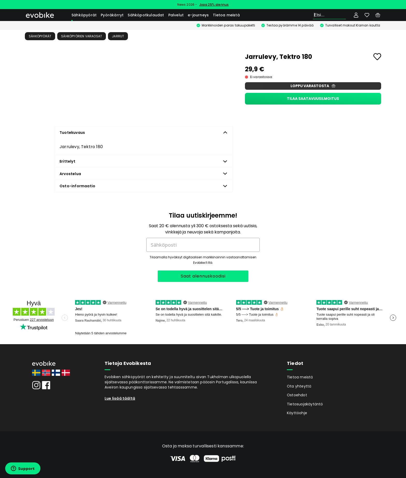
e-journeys (198, 15)
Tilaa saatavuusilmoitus (313, 98)
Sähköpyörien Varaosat (81, 36)
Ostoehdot (297, 395)
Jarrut (118, 36)
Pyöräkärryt (112, 15)
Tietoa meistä (226, 15)
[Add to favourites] (377, 56)
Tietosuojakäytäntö (305, 404)
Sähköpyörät (84, 15)
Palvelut (176, 15)
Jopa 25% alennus (214, 4)
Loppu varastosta (313, 85)
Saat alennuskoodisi (203, 276)
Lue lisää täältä (120, 398)
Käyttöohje (297, 412)
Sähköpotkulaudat (146, 15)
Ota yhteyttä (299, 386)
